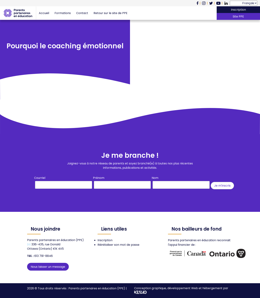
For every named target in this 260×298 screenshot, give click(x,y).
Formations (63, 13)
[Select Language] (243, 3)
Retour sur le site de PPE (110, 13)
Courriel (39, 178)
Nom (155, 178)
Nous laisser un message (48, 267)
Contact (82, 13)
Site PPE (238, 16)
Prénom (98, 178)
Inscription (238, 10)
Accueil (44, 13)
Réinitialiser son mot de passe (118, 245)
